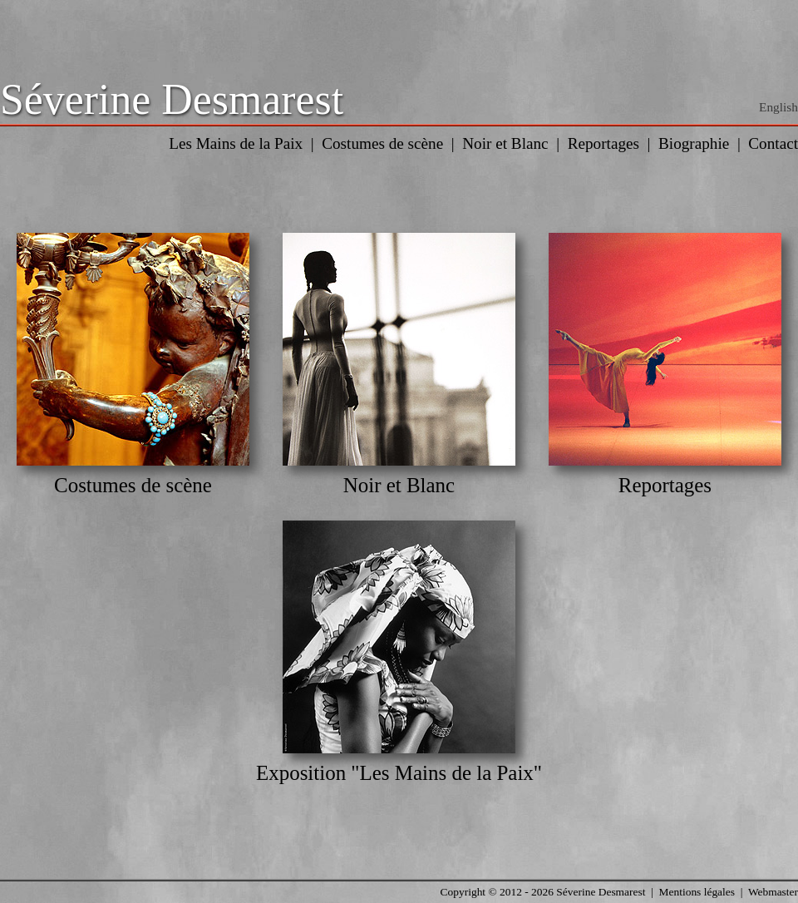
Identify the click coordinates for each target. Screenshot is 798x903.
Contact (773, 143)
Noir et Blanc (505, 143)
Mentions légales (697, 892)
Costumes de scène (382, 143)
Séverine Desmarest (171, 99)
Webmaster (773, 892)
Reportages (603, 143)
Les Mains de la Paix (236, 143)
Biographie (693, 143)
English (778, 107)
